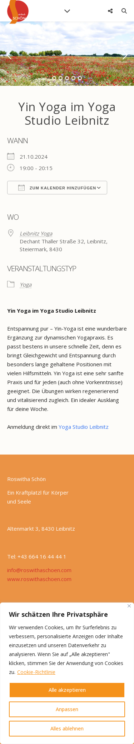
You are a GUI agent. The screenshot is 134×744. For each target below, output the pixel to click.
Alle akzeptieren (67, 689)
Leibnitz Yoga (36, 233)
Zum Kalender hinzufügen (57, 187)
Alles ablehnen (67, 728)
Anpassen (67, 709)
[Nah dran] (129, 605)
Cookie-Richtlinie (36, 672)
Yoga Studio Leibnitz (84, 426)
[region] (67, 673)
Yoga (25, 284)
